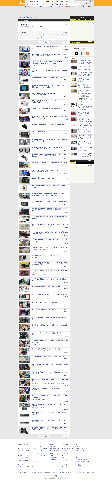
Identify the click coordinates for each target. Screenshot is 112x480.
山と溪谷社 (51, 455)
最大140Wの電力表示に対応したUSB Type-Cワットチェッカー (49, 77)
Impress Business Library (38, 450)
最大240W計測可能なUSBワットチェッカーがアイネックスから (50, 178)
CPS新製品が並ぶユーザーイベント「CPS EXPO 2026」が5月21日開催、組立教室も (85, 62)
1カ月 (91, 19)
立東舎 (51, 453)
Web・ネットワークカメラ (47, 36)
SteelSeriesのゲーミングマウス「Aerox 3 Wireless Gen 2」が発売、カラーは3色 (85, 137)
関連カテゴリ (25, 32)
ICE (76, 444)
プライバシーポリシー (61, 472)
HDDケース (23, 36)
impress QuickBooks (81, 450)
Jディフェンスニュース (69, 448)
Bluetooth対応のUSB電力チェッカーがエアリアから (46, 349)
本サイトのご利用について (23, 472)
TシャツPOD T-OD (54, 450)
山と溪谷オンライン (54, 457)
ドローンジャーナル (24, 455)
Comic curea (80, 448)
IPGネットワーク (79, 457)
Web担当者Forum (23, 448)
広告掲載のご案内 (42, 472)
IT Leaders (22, 453)
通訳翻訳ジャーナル (68, 450)
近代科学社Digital (53, 464)
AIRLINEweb (66, 446)
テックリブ (64, 464)
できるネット (22, 464)
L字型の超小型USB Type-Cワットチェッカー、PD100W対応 (49, 124)
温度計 (32, 26)
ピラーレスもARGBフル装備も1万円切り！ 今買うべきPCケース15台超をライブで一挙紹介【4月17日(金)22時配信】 (85, 109)
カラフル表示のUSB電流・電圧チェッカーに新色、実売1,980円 (50, 294)
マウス (32, 34)
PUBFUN (78, 453)
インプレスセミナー (37, 453)
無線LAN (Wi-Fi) (33, 36)
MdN (63, 457)
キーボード (27, 34)
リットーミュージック (55, 446)
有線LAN (39, 36)
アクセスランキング (79, 17)
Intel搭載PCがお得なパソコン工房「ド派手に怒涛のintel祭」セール (85, 80)
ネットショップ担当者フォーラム (40, 448)
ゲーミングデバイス (57, 34)
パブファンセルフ (81, 455)
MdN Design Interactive (69, 462)
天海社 (78, 446)
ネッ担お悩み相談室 (24, 457)
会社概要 (69, 472)
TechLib (65, 466)
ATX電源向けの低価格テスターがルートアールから (46, 286)
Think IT (21, 446)
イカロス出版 (65, 444)
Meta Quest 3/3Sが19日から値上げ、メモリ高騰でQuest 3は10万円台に (85, 125)
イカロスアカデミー (68, 455)
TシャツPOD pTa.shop (82, 459)
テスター (36, 26)
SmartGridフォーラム (37, 446)
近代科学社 (51, 462)
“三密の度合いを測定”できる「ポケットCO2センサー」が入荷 (49, 247)
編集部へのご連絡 (51, 472)
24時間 (79, 19)
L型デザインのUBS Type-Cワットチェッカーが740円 (47, 108)
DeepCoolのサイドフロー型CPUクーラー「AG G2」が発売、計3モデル (85, 143)
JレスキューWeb (67, 453)
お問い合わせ (34, 472)
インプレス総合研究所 (24, 450)
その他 (40, 26)
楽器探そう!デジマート (55, 448)
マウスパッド (37, 34)
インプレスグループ (77, 472)
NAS (28, 36)
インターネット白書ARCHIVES (26, 466)
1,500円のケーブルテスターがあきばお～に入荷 (45, 302)
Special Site (77, 42)
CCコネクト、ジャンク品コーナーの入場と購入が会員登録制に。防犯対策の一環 (85, 74)
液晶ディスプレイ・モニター (59, 36)
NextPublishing (36, 464)
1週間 (85, 19)
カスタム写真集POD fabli (83, 461)
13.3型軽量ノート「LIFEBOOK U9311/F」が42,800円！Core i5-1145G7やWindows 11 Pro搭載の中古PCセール (85, 121)
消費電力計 (27, 26)
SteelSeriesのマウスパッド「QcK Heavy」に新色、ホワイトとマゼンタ (85, 131)
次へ (67, 42)
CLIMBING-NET (53, 459)
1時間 (73, 19)
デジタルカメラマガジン (25, 462)
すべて (22, 26)
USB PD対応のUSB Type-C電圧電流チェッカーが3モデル (48, 356)
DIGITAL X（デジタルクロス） (39, 455)
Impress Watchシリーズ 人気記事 (82, 161)
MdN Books (66, 459)
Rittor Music (51, 444)
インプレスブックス (37, 461)
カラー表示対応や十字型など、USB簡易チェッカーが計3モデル (50, 309)
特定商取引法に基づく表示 (88, 472)
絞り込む (25, 24)
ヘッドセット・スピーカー (46, 34)
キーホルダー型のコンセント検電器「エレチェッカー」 (47, 255)
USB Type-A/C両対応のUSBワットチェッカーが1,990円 (47, 131)
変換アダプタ (64, 34)
